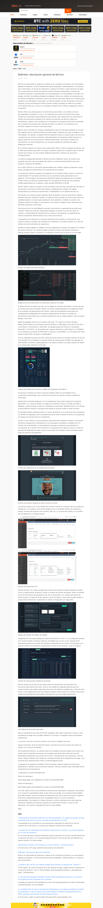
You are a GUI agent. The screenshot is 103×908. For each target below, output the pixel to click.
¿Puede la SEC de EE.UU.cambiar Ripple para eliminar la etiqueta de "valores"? (49, 850)
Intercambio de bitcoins (45, 905)
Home (12, 14)
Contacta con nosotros (36, 896)
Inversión (70, 14)
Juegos (35, 14)
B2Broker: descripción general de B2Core (34, 838)
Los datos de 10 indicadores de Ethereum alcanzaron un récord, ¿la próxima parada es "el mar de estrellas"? (51, 817)
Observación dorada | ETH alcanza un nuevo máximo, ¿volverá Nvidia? (46, 831)
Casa (14, 54)
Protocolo (23, 14)
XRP (19, 54)
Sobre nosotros (51, 896)
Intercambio (82, 14)
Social (46, 14)
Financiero (57, 14)
